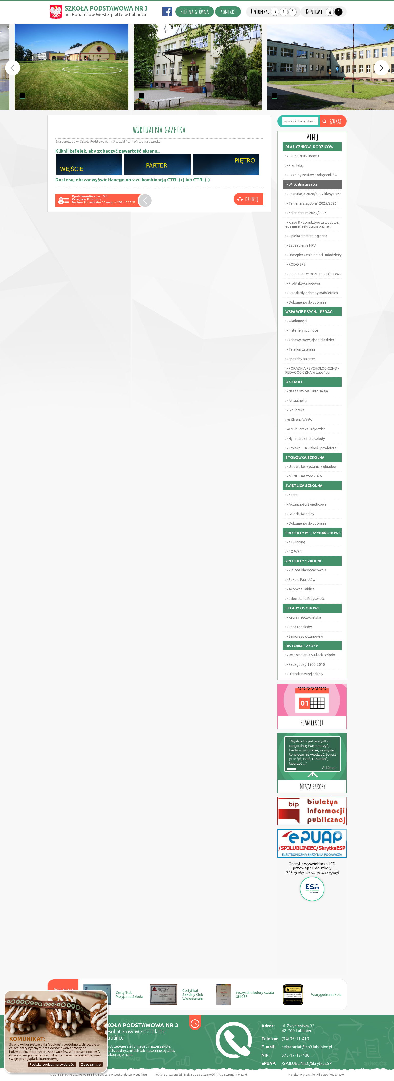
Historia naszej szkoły (304, 674)
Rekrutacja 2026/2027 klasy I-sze (313, 194)
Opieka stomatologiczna (306, 236)
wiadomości (296, 321)
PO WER (293, 551)
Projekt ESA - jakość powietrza (310, 448)
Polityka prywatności (168, 1074)
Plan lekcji (294, 165)
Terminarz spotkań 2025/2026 (311, 203)
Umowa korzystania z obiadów (311, 467)
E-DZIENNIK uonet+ (302, 156)
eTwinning (295, 542)
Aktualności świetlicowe (306, 504)
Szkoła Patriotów (300, 580)
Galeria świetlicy (299, 514)
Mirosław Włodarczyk (330, 1074)
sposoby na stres (300, 359)
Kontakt (228, 12)
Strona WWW (298, 420)
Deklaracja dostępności (199, 1074)
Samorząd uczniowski (304, 636)
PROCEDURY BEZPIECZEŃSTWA (313, 274)
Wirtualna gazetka (147, 141)
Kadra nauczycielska (303, 617)
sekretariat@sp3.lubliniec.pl (307, 1047)
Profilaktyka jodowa (302, 283)
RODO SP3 (295, 264)
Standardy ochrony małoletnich (311, 293)
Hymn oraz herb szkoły (305, 438)
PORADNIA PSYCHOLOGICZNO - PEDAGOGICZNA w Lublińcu (312, 370)
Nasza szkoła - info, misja (306, 391)
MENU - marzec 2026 (303, 476)
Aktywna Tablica (299, 589)
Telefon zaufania (300, 349)
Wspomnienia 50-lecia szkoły (310, 655)
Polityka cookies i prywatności (52, 1064)
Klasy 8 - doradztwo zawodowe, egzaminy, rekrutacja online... (312, 224)
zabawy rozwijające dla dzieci (310, 340)
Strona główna (194, 12)
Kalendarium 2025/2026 (306, 213)
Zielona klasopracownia (305, 570)
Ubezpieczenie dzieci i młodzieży (313, 255)
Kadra (291, 495)
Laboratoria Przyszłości (305, 599)
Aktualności (296, 401)
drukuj (252, 199)
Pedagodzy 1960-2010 (305, 664)
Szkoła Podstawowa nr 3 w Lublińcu (105, 141)
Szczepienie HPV (300, 245)
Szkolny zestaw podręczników (311, 175)
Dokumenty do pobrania (305, 302)
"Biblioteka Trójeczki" (305, 429)
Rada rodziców (298, 627)
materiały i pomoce (301, 330)
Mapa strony (225, 1074)
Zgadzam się (91, 1064)
